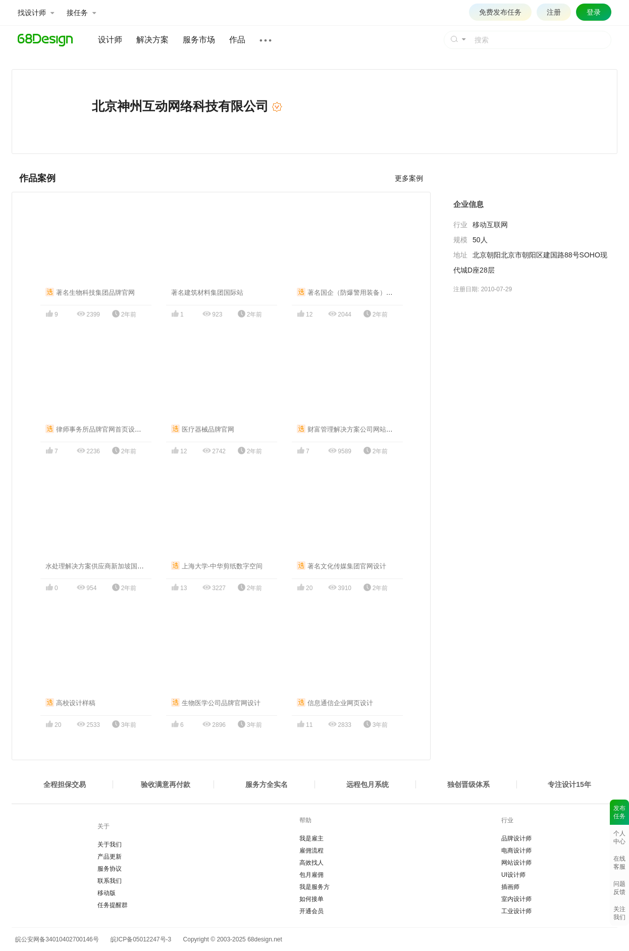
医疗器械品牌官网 (202, 429)
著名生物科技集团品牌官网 (90, 292)
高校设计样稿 (70, 703)
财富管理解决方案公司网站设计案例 (354, 429)
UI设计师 (513, 874)
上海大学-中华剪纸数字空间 (217, 566)
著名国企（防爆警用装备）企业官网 (354, 292)
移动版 (106, 892)
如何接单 (311, 899)
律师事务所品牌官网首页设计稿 (96, 429)
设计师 (110, 39)
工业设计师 (516, 911)
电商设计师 (516, 850)
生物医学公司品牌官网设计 (215, 703)
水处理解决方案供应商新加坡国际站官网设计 (111, 566)
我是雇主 (311, 838)
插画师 (510, 886)
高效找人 (311, 862)
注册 (554, 12)
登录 (594, 12)
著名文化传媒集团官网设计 (341, 566)
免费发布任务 (500, 12)
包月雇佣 (311, 874)
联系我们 (109, 880)
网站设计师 (516, 862)
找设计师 (36, 13)
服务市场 (199, 39)
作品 (237, 39)
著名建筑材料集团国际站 (207, 292)
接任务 (81, 13)
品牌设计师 (516, 838)
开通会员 (311, 911)
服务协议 (109, 868)
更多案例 (409, 178)
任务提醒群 (112, 905)
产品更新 (109, 856)
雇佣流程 (311, 850)
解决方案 (152, 39)
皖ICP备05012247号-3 (141, 939)
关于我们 (109, 844)
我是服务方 (314, 886)
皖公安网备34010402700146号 (55, 939)
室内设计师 (516, 899)
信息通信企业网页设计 (335, 703)
